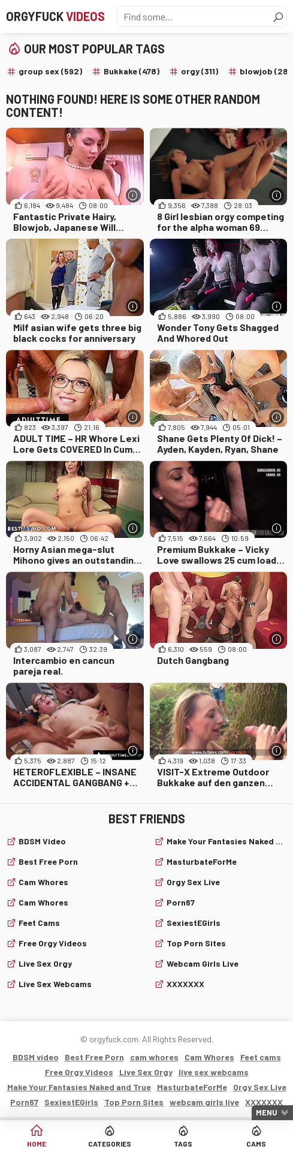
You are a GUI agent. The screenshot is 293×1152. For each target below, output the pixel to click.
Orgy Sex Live (193, 882)
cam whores (43, 882)
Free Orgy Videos (53, 943)
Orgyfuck (55, 16)
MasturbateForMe (202, 861)
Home (36, 1143)
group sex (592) (50, 71)
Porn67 (181, 902)
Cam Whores (43, 902)
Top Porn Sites (196, 943)
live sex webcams (55, 984)
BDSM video (42, 841)
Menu (266, 1112)
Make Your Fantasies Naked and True (227, 841)
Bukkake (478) (131, 71)
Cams (256, 1143)
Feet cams (39, 923)
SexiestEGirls (193, 923)
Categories (109, 1143)
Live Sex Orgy (45, 963)
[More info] (133, 195)
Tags (183, 1143)
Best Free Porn (48, 861)
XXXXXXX (185, 984)
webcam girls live (202, 963)
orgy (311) (199, 71)
